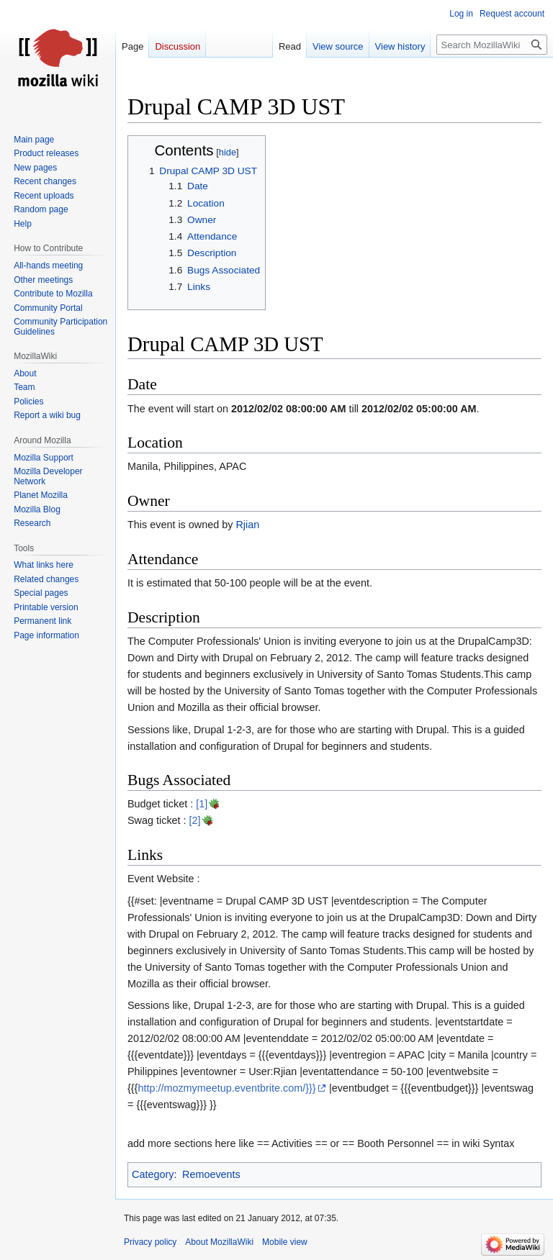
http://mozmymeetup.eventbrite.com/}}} (226, 1088)
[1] (201, 804)
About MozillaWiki (219, 1242)
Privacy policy (150, 1242)
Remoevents (211, 1174)
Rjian (247, 524)
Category (153, 1174)
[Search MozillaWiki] (491, 45)
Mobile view (284, 1242)
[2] (195, 820)
